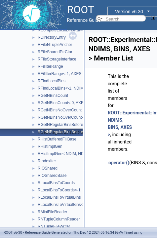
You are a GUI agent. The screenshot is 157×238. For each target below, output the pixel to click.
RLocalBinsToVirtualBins (59, 197)
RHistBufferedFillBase (57, 139)
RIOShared (48, 168)
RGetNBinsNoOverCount (60, 110)
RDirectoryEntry (52, 37)
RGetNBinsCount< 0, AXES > (64, 102)
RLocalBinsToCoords (56, 182)
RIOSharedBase (52, 175)
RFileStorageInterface (57, 59)
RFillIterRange (50, 66)
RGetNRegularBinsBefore (60, 124)
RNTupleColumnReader (59, 219)
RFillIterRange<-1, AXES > (61, 73)
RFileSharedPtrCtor (55, 52)
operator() (118, 162)
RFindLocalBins (51, 81)
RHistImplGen (50, 146)
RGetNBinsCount (53, 95)
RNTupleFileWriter (54, 226)
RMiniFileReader (52, 212)
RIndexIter (47, 161)
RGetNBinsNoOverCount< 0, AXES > (70, 117)
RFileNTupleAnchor (55, 44)
